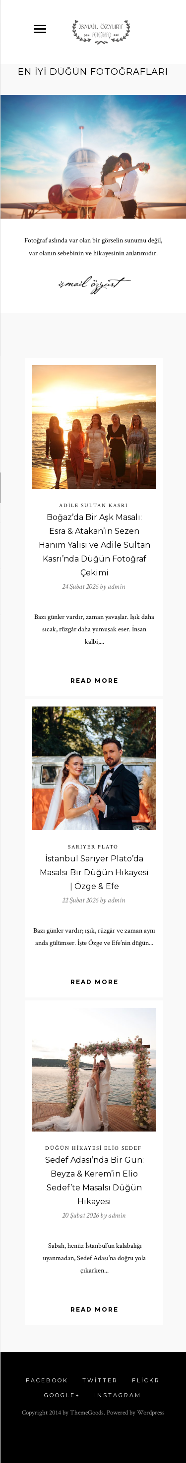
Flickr (146, 1380)
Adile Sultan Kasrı (93, 505)
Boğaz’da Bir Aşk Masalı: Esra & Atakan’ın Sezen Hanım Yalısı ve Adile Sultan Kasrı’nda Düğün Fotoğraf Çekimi (94, 545)
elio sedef (123, 1148)
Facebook (47, 1380)
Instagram (117, 1395)
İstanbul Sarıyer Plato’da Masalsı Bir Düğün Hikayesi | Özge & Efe (94, 872)
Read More (94, 680)
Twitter (100, 1380)
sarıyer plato (93, 847)
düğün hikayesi (73, 1148)
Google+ (62, 1395)
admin (116, 586)
